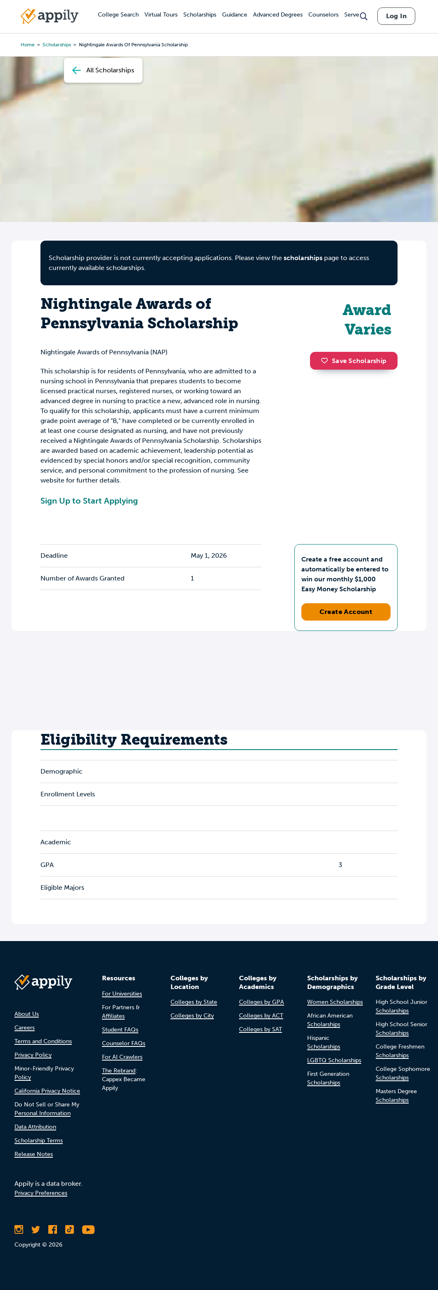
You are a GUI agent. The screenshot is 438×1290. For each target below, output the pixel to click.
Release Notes (33, 1154)
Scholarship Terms (38, 1140)
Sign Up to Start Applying (89, 501)
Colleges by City (192, 1015)
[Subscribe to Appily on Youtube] (88, 1229)
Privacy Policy (33, 1054)
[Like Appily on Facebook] (52, 1229)
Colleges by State (193, 1002)
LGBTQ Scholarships (334, 1060)
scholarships (303, 258)
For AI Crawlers (122, 1057)
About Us (26, 1014)
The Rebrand (118, 1070)
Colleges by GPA (261, 1002)
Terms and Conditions (43, 1041)
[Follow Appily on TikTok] (69, 1229)
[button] (326, 360)
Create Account (346, 612)
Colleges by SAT (260, 1029)
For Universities (122, 993)
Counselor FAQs (123, 1043)
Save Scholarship (353, 361)
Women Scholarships (335, 1002)
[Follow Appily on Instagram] (18, 1229)
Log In (396, 16)
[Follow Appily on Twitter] (35, 1229)
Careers (24, 1027)
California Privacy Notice (47, 1090)
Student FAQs (120, 1029)
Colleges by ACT (261, 1015)
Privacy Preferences (40, 1193)
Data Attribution (35, 1126)
